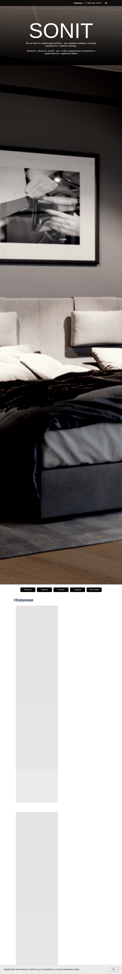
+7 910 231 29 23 (93, 3)
